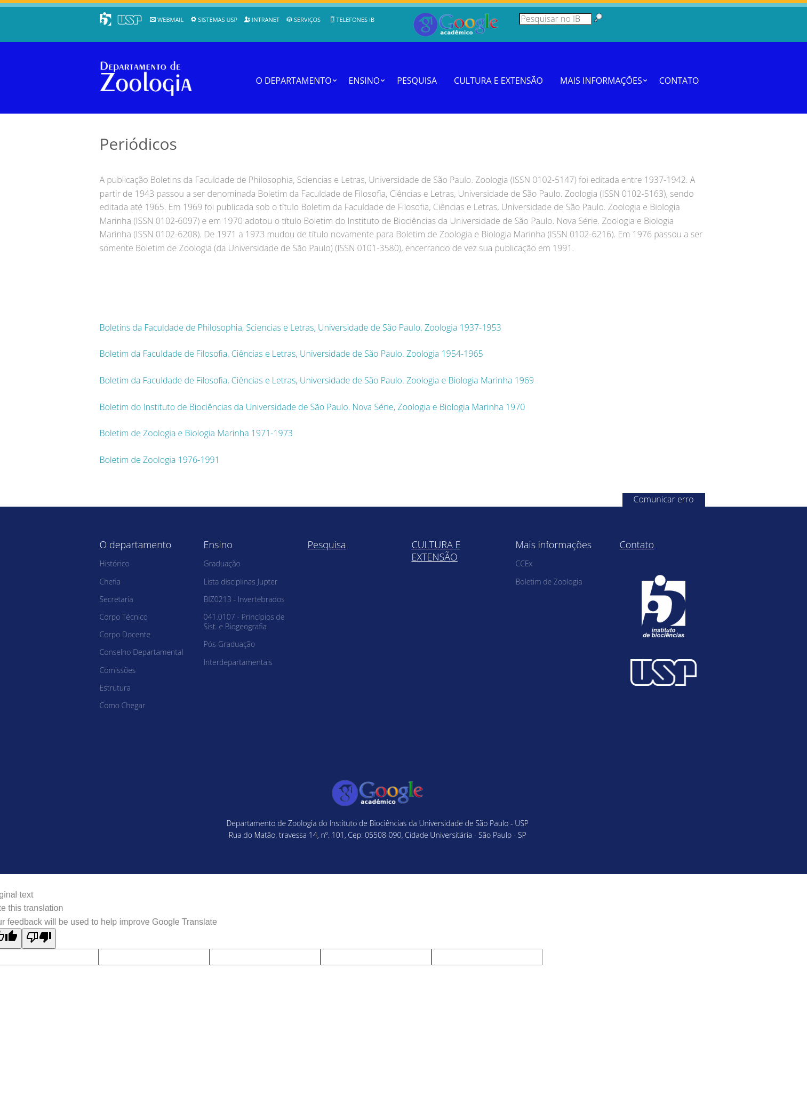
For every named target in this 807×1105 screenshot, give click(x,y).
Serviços (307, 19)
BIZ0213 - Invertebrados (244, 599)
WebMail (170, 19)
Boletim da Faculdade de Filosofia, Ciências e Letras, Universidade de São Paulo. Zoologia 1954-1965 (291, 353)
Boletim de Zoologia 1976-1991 (160, 460)
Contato (679, 80)
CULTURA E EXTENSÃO (498, 80)
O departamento (293, 80)
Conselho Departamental (141, 652)
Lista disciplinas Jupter (241, 581)
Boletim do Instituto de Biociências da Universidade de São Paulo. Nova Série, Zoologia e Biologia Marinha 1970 (312, 407)
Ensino (364, 80)
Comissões (118, 670)
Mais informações (601, 80)
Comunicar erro (663, 499)
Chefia (110, 581)
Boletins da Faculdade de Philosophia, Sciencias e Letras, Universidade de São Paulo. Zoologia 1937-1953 (300, 327)
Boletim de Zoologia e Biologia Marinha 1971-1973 (196, 433)
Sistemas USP (217, 19)
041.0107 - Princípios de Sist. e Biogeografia (244, 621)
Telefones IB (355, 19)
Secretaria (116, 599)
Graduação (222, 563)
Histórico (115, 563)
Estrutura (115, 688)
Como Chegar (123, 705)
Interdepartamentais (238, 662)
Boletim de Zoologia (549, 581)
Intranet (265, 19)
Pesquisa (417, 80)
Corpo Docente (125, 634)
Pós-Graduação (229, 644)
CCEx (524, 563)
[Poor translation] (39, 938)
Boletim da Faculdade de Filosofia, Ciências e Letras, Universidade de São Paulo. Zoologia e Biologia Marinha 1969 (317, 380)
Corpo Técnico (124, 617)
